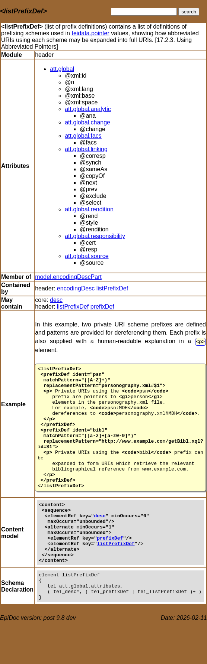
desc (56, 300)
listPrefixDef (112, 288)
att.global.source (86, 256)
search (188, 11)
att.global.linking (86, 149)
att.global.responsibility (95, 236)
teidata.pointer (90, 33)
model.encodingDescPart (68, 277)
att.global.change (87, 122)
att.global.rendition (89, 209)
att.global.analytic (88, 109)
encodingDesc (76, 288)
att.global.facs (83, 136)
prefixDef (102, 306)
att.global (62, 69)
